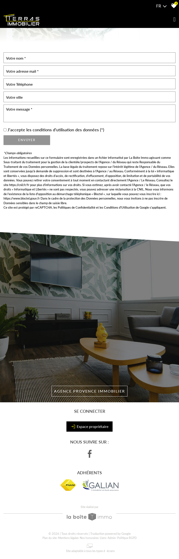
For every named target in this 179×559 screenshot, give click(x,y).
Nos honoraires (89, 538)
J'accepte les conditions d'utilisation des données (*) (55, 129)
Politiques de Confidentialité (76, 207)
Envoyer (26, 140)
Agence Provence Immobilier (89, 391)
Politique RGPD (127, 538)
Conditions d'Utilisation (119, 207)
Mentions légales (68, 538)
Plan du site (49, 538)
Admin (112, 538)
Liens (103, 538)
